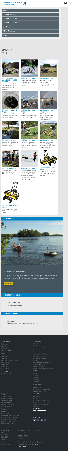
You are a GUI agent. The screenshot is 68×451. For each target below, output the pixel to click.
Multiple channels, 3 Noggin (9, 111)
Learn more (8, 283)
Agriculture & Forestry (40, 356)
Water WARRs (11, 321)
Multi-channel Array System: (47, 168)
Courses (36, 381)
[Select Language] (39, 410)
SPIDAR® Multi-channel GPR (9, 361)
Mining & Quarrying (39, 364)
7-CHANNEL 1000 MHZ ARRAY (16, 303)
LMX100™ (5, 356)
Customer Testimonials (40, 404)
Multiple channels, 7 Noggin (47, 111)
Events (35, 406)
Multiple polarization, (10, 140)
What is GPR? (6, 341)
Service (36, 371)
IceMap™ (4, 367)
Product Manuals (6, 398)
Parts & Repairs (6, 402)
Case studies (5, 413)
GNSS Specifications (7, 423)
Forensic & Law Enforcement (42, 362)
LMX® (3, 353)
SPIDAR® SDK (5, 363)
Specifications (7, 27)
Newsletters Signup (39, 391)
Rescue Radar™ (6, 369)
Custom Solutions (38, 366)
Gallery (4, 35)
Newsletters (37, 387)
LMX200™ (5, 358)
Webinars (37, 379)
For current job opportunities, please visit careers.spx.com (42, 401)
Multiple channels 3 (47, 78)
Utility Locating (38, 344)
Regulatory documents (8, 419)
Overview (5, 11)
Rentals (35, 373)
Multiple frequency (9, 168)
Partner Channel (6, 406)
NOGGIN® (4, 346)
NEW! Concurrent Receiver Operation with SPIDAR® (22, 324)
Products (4, 344)
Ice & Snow (36, 352)
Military (35, 360)
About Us (36, 394)
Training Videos (6, 396)
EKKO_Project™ (6, 374)
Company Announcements (41, 389)
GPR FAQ (4, 411)
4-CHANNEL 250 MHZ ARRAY (16, 305)
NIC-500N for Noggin (9, 15)
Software (4, 371)
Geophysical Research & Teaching (43, 368)
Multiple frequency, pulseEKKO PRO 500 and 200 (9, 80)
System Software (6, 400)
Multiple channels (46, 140)
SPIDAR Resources (8, 31)
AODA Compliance (23, 432)
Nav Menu (65, 3)
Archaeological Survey (40, 358)
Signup (3, 433)
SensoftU (37, 377)
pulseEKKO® (5, 348)
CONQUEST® (5, 365)
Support (4, 394)
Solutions (37, 341)
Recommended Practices (9, 417)
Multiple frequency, (28, 78)
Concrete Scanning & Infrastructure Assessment (48, 348)
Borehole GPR (6, 351)
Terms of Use (22, 430)
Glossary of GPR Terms (8, 421)
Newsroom (37, 385)
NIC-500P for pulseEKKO (10, 19)
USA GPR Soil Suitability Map (10, 415)
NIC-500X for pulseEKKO (10, 23)
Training (35, 375)
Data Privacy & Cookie (34, 430)
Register (25, 435)
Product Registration (7, 404)
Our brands (36, 396)
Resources (5, 409)
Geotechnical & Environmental (42, 354)
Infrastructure (37, 350)
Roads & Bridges (38, 346)
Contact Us (36, 398)
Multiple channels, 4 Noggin (28, 111)
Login (19, 435)
